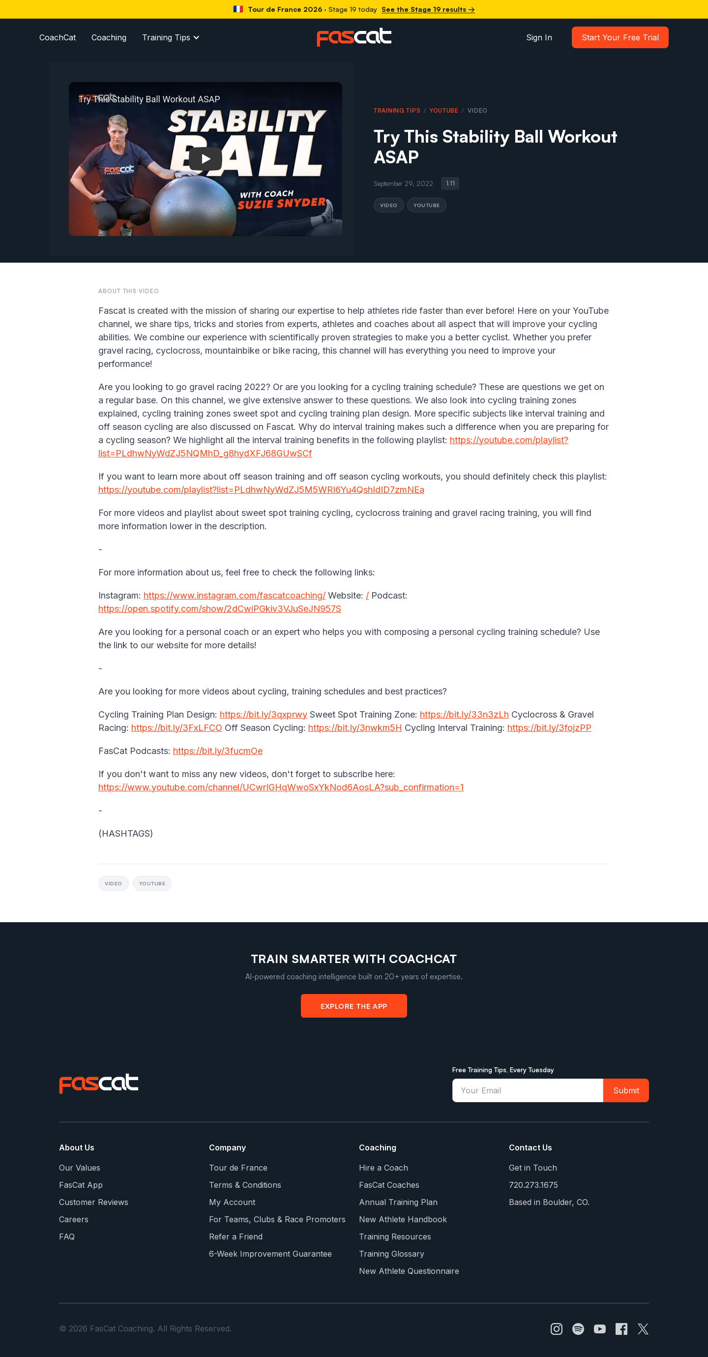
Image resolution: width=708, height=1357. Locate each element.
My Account (232, 1202)
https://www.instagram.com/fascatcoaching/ (234, 595)
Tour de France (238, 1168)
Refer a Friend (236, 1236)
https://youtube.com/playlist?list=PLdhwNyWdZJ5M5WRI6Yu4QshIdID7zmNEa (261, 489)
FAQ (67, 1236)
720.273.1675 (533, 1185)
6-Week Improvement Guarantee (270, 1254)
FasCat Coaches (389, 1185)
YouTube (444, 110)
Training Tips (166, 37)
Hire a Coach (383, 1168)
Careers (73, 1219)
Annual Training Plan (398, 1202)
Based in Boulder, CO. (549, 1202)
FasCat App (81, 1185)
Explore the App (354, 1005)
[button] (171, 37)
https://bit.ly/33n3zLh (464, 714)
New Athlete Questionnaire (409, 1271)
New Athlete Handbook (403, 1219)
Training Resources (395, 1236)
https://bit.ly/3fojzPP (549, 728)
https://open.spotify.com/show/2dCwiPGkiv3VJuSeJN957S (219, 608)
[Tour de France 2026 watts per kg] (354, 9)
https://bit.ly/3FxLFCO (176, 728)
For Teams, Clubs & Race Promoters (277, 1219)
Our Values (79, 1168)
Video (389, 205)
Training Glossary (391, 1254)
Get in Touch (533, 1168)
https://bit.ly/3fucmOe (218, 751)
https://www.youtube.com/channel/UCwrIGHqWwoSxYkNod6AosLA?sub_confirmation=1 (281, 787)
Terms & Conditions (245, 1185)
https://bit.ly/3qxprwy (263, 714)
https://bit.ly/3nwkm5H (355, 728)
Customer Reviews (93, 1202)
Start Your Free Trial (620, 37)
